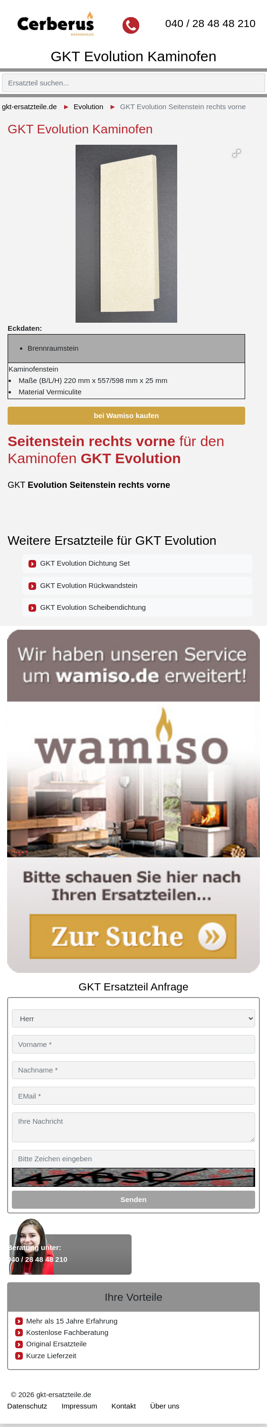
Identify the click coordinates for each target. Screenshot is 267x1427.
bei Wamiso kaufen (126, 415)
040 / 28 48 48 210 (210, 23)
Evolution (88, 107)
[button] (236, 153)
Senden (134, 1199)
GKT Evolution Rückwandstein (83, 585)
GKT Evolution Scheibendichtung (87, 607)
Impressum (79, 1406)
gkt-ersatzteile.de (29, 107)
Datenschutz (27, 1406)
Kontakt (124, 1406)
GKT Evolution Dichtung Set (79, 563)
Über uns (165, 1406)
